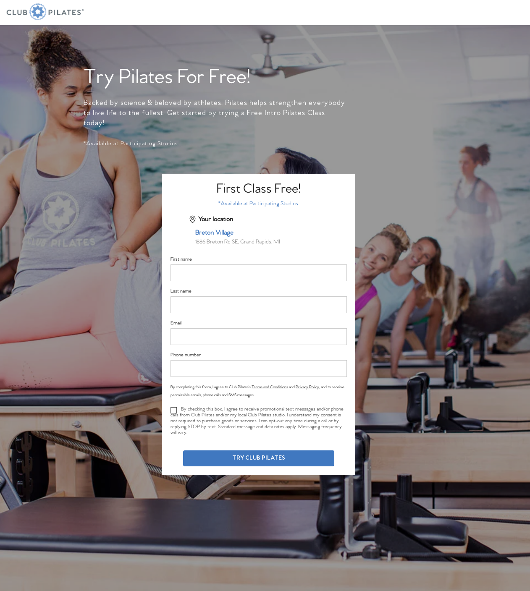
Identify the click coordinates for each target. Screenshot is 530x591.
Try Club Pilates (258, 458)
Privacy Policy (307, 387)
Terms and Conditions (270, 387)
